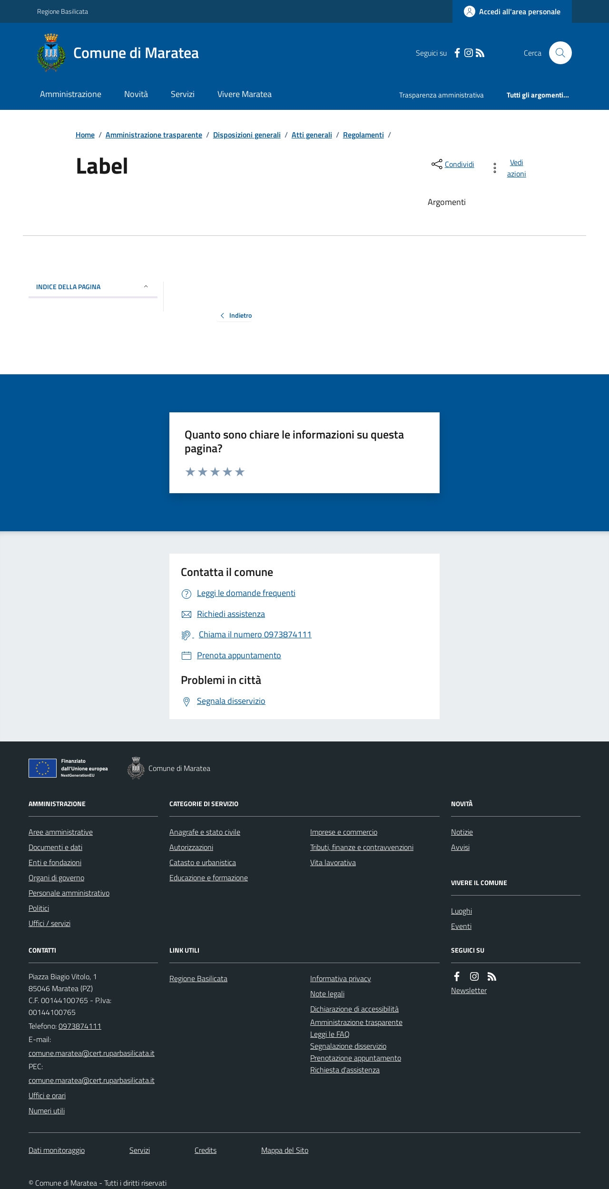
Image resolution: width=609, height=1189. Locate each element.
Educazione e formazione (208, 877)
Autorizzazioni (191, 847)
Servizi (183, 94)
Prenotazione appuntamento (355, 1057)
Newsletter (469, 990)
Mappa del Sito (284, 1150)
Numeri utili (47, 1110)
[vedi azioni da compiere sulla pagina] (509, 167)
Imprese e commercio (343, 832)
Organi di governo (56, 877)
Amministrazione (70, 94)
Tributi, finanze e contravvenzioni (361, 847)
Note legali (327, 993)
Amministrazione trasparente (154, 134)
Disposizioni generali (247, 134)
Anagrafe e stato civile (204, 832)
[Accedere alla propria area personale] (512, 11)
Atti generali (312, 134)
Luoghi (461, 910)
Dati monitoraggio (57, 1150)
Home (85, 134)
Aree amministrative (61, 832)
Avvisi (460, 847)
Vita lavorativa (333, 862)
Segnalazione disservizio (348, 1046)
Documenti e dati (55, 847)
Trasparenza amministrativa (441, 94)
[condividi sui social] (452, 164)
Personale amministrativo (69, 892)
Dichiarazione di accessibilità (354, 1008)
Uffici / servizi (49, 923)
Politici (39, 908)
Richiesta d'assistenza (345, 1069)
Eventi (461, 926)
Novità (136, 94)
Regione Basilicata (62, 11)
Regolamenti (363, 134)
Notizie (462, 832)
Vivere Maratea (244, 94)
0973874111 (80, 1026)
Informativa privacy (340, 978)
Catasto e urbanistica (202, 862)
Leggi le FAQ (330, 1034)
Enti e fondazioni (55, 862)
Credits (205, 1150)
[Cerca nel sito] (556, 52)
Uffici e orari (47, 1095)
